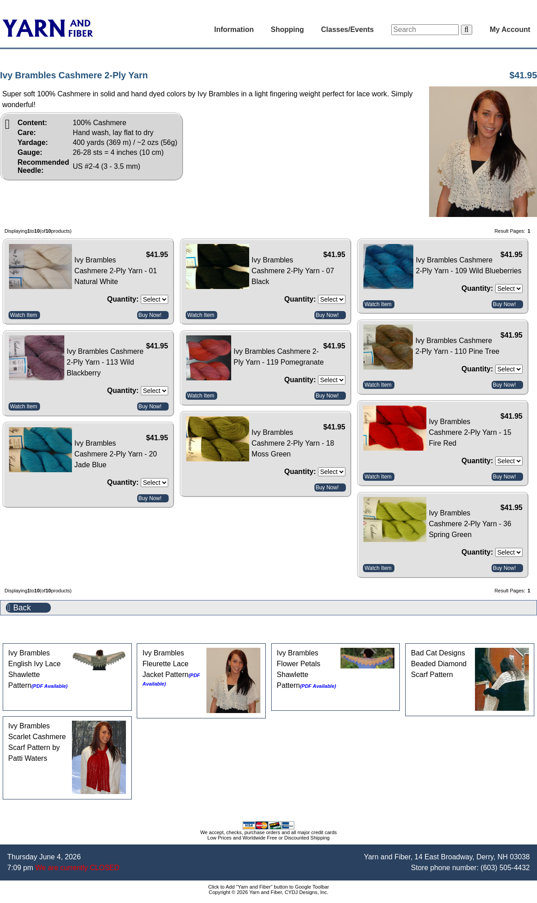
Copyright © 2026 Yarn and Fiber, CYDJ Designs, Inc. (268, 892)
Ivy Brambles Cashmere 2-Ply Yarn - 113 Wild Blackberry (105, 362)
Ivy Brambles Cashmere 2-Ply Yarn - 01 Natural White (115, 270)
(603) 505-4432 (505, 867)
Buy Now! (150, 315)
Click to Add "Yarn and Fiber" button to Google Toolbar (268, 886)
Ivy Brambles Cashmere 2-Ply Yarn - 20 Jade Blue (115, 454)
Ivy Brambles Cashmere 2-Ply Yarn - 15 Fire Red (470, 432)
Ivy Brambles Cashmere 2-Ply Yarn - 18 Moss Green (292, 443)
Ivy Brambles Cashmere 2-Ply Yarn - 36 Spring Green (470, 523)
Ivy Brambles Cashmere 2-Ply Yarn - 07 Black (292, 270)
